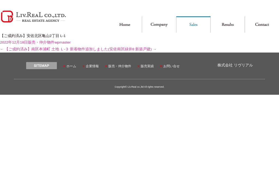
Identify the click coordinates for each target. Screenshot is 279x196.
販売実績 (147, 66)
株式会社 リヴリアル (235, 65)
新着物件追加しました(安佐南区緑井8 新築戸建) (113, 49)
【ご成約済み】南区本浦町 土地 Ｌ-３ (34, 49)
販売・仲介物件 (41, 42)
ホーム (71, 66)
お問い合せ (171, 66)
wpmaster (62, 42)
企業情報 (92, 66)
